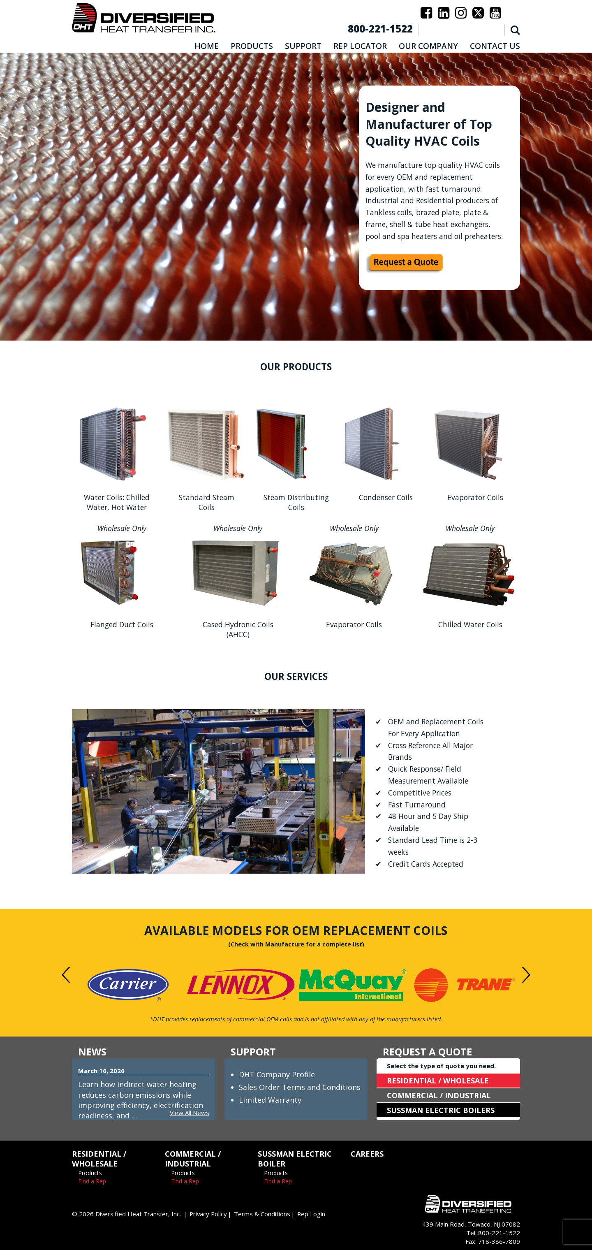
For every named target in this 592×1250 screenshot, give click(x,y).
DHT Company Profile (277, 1074)
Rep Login (313, 1214)
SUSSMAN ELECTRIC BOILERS (441, 1110)
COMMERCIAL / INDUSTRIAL (439, 1095)
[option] (128, 985)
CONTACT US (495, 46)
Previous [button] (66, 975)
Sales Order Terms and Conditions (300, 1087)
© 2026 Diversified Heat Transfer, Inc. (126, 1214)
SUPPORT (303, 46)
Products (90, 1173)
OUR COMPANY (428, 46)
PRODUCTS (252, 46)
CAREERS (367, 1154)
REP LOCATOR (360, 46)
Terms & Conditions (264, 1214)
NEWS (92, 1051)
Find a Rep (92, 1181)
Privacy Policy (209, 1214)
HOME (206, 46)
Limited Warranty (270, 1100)
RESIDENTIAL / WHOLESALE (438, 1080)
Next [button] (526, 975)
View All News (189, 1113)
